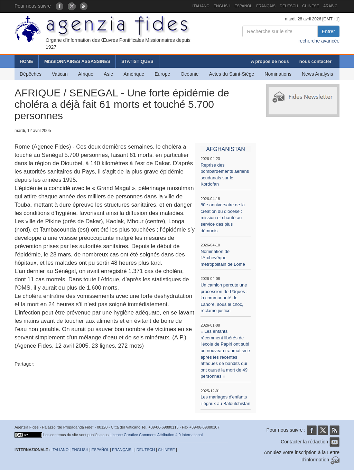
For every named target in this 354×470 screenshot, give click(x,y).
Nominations (277, 74)
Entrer (328, 31)
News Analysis (317, 74)
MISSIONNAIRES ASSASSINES (77, 61)
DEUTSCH (289, 6)
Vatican (60, 74)
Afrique (85, 74)
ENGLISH (222, 6)
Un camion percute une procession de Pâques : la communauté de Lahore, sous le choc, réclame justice (224, 297)
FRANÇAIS (266, 6)
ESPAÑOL (243, 6)
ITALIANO (201, 6)
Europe (162, 74)
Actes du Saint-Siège (231, 74)
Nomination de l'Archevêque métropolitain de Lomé (223, 258)
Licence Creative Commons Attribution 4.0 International (156, 435)
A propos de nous (270, 61)
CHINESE (310, 6)
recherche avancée (318, 41)
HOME (26, 61)
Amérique (133, 74)
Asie (108, 74)
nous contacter (315, 61)
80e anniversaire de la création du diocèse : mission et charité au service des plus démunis (223, 217)
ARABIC (330, 6)
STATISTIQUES (137, 61)
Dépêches (30, 74)
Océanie (189, 74)
